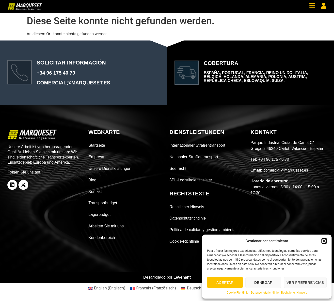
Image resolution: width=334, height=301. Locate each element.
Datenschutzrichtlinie (265, 292)
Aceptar (225, 282)
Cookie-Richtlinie (238, 292)
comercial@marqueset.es (73, 82)
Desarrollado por (167, 277)
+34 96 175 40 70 (56, 73)
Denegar (263, 282)
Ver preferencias (305, 282)
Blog (92, 180)
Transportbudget (102, 203)
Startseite (96, 145)
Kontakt (95, 192)
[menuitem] (107, 288)
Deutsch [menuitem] (194, 288)
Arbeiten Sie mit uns (106, 226)
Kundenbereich (101, 238)
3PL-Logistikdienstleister (191, 180)
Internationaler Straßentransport (197, 145)
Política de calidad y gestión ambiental (203, 230)
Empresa (96, 157)
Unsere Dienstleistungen (109, 168)
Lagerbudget (99, 214)
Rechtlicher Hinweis (294, 292)
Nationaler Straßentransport (194, 157)
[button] (324, 240)
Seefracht (178, 168)
